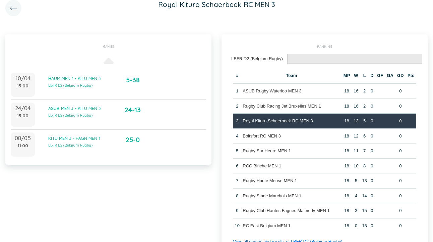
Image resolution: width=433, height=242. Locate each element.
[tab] (257, 59)
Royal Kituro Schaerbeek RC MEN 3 (278, 120)
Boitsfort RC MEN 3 (262, 135)
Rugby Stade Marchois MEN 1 (272, 195)
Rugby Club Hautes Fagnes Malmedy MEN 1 (286, 210)
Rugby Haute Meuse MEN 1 (270, 180)
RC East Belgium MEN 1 (266, 225)
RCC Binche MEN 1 (262, 165)
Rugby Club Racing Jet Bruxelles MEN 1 (282, 106)
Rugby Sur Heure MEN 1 (267, 150)
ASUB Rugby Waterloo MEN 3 (272, 90)
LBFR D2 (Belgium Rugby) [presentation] (257, 58)
